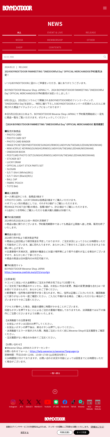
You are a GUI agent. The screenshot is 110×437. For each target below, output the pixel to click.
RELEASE (91, 32)
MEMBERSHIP (55, 40)
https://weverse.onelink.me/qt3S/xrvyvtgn (27, 272)
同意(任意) (64, 432)
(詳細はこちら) (97, 426)
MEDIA (19, 40)
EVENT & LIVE (55, 32)
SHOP (19, 47)
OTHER (91, 40)
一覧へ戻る (55, 373)
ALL (19, 32)
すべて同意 (81, 432)
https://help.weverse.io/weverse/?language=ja (54, 351)
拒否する (25, 432)
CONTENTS (55, 47)
